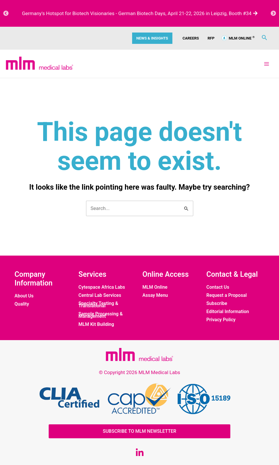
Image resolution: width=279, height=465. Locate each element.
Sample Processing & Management (101, 315)
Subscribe (216, 303)
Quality (21, 304)
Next (273, 13)
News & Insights (152, 38)
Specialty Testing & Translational (98, 304)
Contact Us (217, 287)
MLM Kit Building (96, 324)
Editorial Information (227, 311)
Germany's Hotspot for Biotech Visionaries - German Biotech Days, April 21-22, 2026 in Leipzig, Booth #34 (139, 13)
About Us (24, 296)
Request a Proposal (226, 295)
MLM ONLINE (238, 38)
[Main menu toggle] (266, 64)
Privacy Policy (221, 320)
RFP (211, 38)
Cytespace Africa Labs (102, 287)
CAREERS (191, 38)
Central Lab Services (100, 295)
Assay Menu (155, 295)
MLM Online (155, 287)
